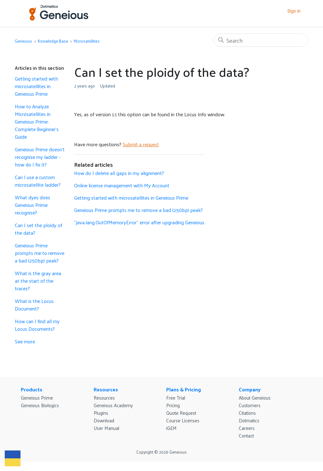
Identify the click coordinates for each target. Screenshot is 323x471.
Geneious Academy (113, 405)
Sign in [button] (294, 11)
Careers (247, 428)
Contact (246, 435)
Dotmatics (249, 420)
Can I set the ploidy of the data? (38, 229)
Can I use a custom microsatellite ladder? (38, 181)
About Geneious (255, 397)
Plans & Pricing (183, 389)
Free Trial (175, 397)
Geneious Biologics (40, 405)
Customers (250, 405)
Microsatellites (87, 41)
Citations (247, 412)
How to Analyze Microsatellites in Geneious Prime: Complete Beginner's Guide (37, 122)
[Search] (261, 40)
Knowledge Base (53, 41)
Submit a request (141, 144)
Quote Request (181, 412)
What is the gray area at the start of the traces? (38, 280)
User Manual (106, 428)
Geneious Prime (37, 397)
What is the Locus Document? (34, 304)
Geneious (23, 41)
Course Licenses (182, 420)
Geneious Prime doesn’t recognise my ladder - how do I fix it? (40, 157)
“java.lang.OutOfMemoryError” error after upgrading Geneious (139, 222)
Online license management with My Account (121, 185)
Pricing (173, 405)
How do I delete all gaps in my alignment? (119, 173)
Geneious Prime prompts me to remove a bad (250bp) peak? (39, 253)
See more (25, 341)
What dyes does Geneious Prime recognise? (32, 205)
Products (31, 389)
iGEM (171, 428)
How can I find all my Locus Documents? (37, 325)
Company (250, 389)
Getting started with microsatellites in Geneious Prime (36, 86)
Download (104, 420)
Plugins (101, 412)
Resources (106, 389)
